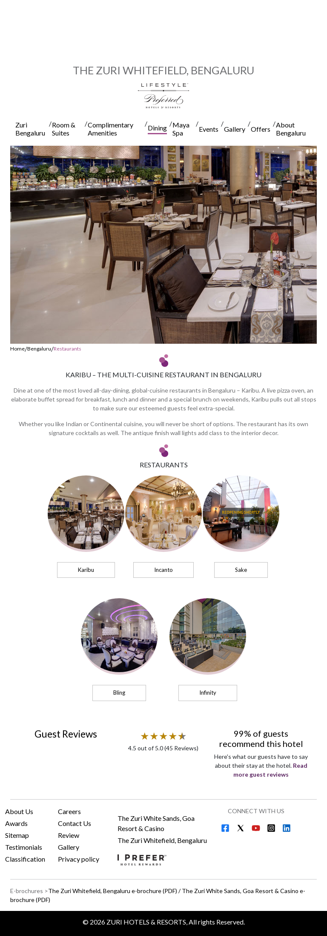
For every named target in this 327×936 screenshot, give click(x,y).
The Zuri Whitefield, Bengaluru (162, 840)
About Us (19, 811)
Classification (25, 859)
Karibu (86, 569)
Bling (119, 692)
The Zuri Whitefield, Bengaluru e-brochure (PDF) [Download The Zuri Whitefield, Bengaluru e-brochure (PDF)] (112, 890)
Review (68, 835)
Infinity (207, 692)
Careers (69, 811)
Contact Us (74, 823)
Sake (241, 569)
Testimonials (23, 847)
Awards (16, 823)
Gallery (68, 847)
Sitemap (17, 835)
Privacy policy (78, 859)
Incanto (163, 569)
